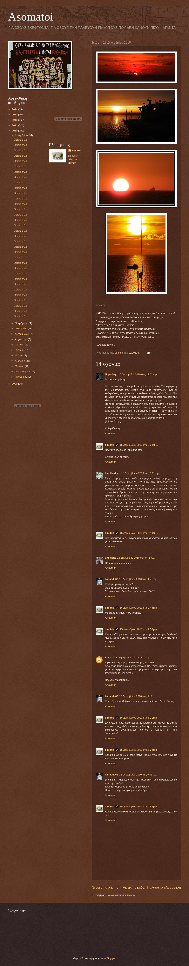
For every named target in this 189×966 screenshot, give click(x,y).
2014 (15, 109)
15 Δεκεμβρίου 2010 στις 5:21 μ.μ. (139, 717)
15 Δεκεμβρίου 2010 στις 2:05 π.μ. (140, 473)
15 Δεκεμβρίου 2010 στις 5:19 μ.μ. (138, 696)
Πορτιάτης (111, 374)
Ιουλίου (19, 344)
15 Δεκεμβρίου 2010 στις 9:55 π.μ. (138, 579)
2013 (15, 114)
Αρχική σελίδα (134, 887)
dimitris (109, 444)
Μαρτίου (20, 366)
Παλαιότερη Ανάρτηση (164, 887)
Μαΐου (19, 355)
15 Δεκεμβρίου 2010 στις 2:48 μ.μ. (139, 607)
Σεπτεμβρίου (22, 333)
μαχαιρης (110, 557)
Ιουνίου (19, 350)
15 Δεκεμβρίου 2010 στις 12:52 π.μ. (138, 374)
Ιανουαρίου (21, 376)
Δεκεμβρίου (21, 135)
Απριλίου (20, 360)
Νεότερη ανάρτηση (106, 887)
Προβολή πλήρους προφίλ (73, 159)
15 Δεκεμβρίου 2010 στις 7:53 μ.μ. (139, 806)
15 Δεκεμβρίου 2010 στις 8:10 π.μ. (139, 533)
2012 (15, 119)
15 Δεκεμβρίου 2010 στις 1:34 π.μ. (139, 444)
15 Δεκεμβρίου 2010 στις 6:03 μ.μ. (138, 774)
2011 (15, 125)
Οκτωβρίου (21, 328)
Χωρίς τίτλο (20, 139)
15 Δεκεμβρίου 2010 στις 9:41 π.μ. (136, 557)
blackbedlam (112, 473)
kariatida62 (111, 579)
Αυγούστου (21, 339)
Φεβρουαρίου (22, 371)
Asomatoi (30, 16)
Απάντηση (111, 433)
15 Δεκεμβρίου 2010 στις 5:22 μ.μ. (139, 749)
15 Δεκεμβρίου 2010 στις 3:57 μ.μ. (131, 657)
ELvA (108, 657)
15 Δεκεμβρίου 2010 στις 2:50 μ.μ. (139, 629)
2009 (15, 383)
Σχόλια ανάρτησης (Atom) (120, 895)
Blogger (110, 958)
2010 (15, 130)
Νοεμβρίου (21, 323)
